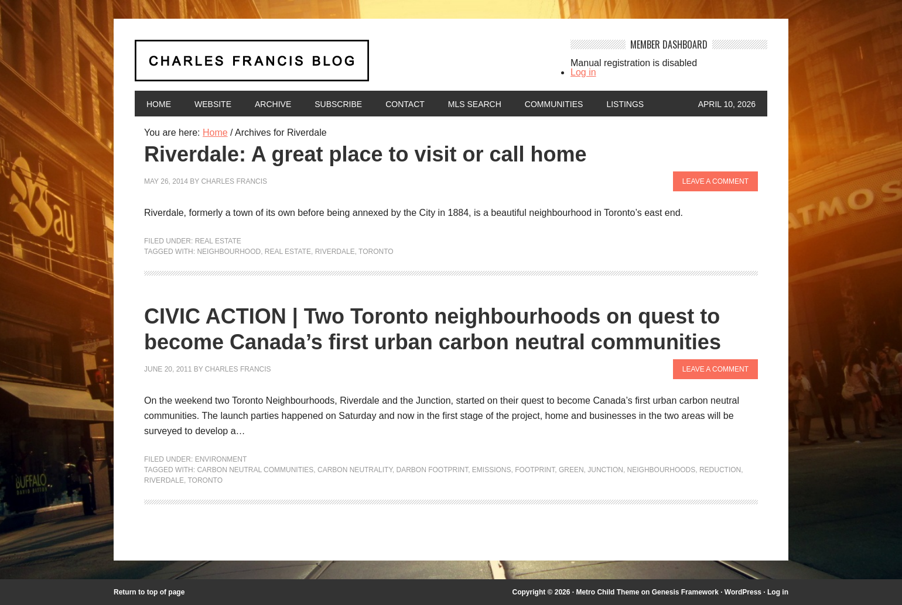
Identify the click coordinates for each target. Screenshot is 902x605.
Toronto (376, 252)
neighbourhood (229, 252)
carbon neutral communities (255, 470)
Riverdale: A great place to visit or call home (365, 154)
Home (158, 104)
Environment (221, 459)
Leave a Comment (715, 181)
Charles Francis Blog (342, 65)
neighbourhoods (661, 470)
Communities (554, 104)
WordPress (743, 592)
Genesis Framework (685, 592)
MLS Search (474, 104)
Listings (625, 104)
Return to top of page (149, 592)
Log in (583, 72)
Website (212, 104)
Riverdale (335, 252)
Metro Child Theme (607, 592)
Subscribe (338, 104)
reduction (720, 470)
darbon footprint (433, 470)
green (571, 470)
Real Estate (218, 241)
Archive (273, 104)
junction (605, 470)
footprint (535, 470)
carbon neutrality (354, 470)
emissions (491, 470)
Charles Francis (234, 181)
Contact (405, 104)
